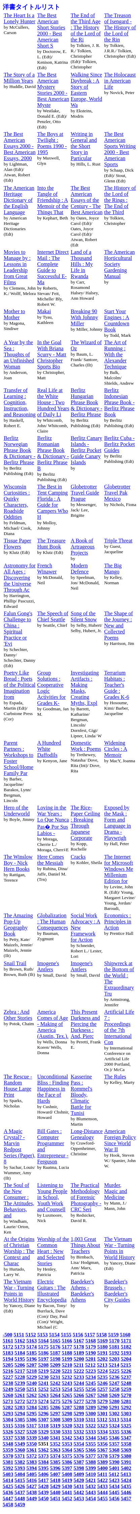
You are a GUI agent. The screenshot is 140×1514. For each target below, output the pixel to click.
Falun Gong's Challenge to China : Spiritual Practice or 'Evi (18, 629)
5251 (31, 1389)
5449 (31, 1498)
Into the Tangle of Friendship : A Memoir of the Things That (52, 200)
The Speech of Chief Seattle (52, 616)
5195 (19, 1359)
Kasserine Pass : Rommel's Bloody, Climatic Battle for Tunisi (81, 1095)
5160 (125, 1334)
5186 (43, 1353)
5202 (102, 1359)
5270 (126, 1395)
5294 (19, 1413)
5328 (31, 1431)
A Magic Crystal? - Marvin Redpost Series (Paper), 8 (19, 1146)
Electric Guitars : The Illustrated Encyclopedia (52, 1291)
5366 (90, 1450)
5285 (43, 1407)
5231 (55, 1377)
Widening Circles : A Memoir (115, 749)
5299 (79, 1413)
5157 (89, 1334)
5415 (19, 1480)
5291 (114, 1407)
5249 (8, 1389)
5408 (67, 1474)
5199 (67, 1359)
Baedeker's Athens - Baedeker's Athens (82, 1291)
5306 (31, 1419)
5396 (55, 1468)
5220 (55, 1371)
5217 (19, 1371)
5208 (43, 1365)
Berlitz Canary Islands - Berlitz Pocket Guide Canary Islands (86, 450)
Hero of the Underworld (17, 811)
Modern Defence (80, 568)
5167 (79, 1340)
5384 (43, 1462)
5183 (8, 1353)
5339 (31, 1438)
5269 (114, 1395)
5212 (90, 1365)
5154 (54, 1334)
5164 (43, 1340)
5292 (126, 1407)
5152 (31, 1334)
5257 (102, 1389)
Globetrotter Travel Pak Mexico (117, 493)
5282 (8, 1407)
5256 (90, 1389)
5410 (90, 1474)
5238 (8, 1383)
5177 (67, 1346)
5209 (55, 1365)
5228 (19, 1377)
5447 (8, 1498)
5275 (55, 1401)
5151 (19, 1334)
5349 (19, 1444)
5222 (79, 1371)
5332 (79, 1431)
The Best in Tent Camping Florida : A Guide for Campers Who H (52, 502)
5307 (43, 1419)
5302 (114, 1413)
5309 (67, 1419)
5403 (8, 1474)
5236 (114, 1377)
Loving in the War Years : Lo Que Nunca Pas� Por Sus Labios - (53, 820)
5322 (90, 1425)
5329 (43, 1431)
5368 (114, 1450)
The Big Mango (113, 568)
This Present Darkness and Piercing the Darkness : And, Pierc (85, 1024)
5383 (31, 1462)
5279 (102, 1401)
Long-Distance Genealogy (87, 1134)
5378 (102, 1456)
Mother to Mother (14, 314)
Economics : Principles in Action (117, 921)
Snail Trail (15, 963)
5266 (79, 1395)
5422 (102, 1480)
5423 (114, 1480)
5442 (79, 1492)
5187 (55, 1353)
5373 (43, 1456)
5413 (125, 1474)
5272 (19, 1401)
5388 (90, 1462)
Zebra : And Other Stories (18, 1015)
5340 (43, 1438)
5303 (126, 1413)
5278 (90, 1401)
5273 (31, 1401)
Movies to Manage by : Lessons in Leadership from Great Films (17, 267)
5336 (126, 1431)
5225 (114, 1371)
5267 (90, 1395)
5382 (19, 1462)
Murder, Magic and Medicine (115, 1191)
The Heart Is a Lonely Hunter (19, 18)
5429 (55, 1486)
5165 (55, 1340)
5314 (125, 1419)
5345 (102, 1438)
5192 (114, 1353)
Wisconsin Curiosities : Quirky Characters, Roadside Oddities (17, 502)
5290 (102, 1407)
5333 (90, 1431)
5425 (8, 1486)
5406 (43, 1474)
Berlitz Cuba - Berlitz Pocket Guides (119, 444)
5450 (43, 1498)
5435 (126, 1486)
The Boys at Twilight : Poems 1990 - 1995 (52, 143)
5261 (19, 1395)
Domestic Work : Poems (86, 746)
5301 (102, 1413)
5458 (8, 1504)
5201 (90, 1359)
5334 (102, 1431)
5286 (55, 1407)
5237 (126, 1377)
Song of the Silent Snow (84, 616)
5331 (67, 1431)
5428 (43, 1486)
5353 (67, 1444)
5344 (90, 1438)
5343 (79, 1438)
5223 (90, 1371)
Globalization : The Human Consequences (52, 921)
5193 (126, 1353)
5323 (102, 1425)
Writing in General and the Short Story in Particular (84, 146)
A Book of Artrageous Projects (83, 547)
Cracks (78, 857)
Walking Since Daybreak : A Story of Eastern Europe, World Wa (86, 90)
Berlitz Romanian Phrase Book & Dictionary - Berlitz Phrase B (53, 453)
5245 (90, 1383)
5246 (102, 1383)
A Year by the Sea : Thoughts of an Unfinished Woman (19, 354)
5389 (102, 1462)
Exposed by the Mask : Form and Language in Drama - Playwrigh (117, 823)
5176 (55, 1346)
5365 (79, 1450)
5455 (102, 1498)
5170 (114, 1340)
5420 (79, 1480)
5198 (55, 1359)
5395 (43, 1468)
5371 (19, 1456)
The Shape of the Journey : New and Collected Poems (118, 626)
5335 (114, 1431)
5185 (31, 1353)
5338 (19, 1438)
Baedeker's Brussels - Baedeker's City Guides (117, 1291)
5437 (19, 1492)
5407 (55, 1474)
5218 (31, 1371)
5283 (19, 1407)
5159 (113, 1334)
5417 (43, 1480)
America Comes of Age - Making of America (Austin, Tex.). (53, 1024)
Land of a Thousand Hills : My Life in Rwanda (82, 264)
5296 (43, 1413)
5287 (67, 1407)
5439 (43, 1492)
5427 (31, 1486)
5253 (55, 1389)
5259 (126, 1389)
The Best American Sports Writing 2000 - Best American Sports (120, 149)
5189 (79, 1353)
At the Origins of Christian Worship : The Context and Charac (19, 1251)
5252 (43, 1389)
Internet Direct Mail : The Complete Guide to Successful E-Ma (53, 267)
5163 (31, 1340)
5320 (67, 1425)
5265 (67, 1395)
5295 (31, 1413)
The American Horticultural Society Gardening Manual (119, 264)
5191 (102, 1353)
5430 (67, 1486)
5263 (43, 1395)
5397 (67, 1468)
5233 (79, 1377)
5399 (90, 1468)
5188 (67, 1353)
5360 (19, 1450)
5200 (79, 1359)
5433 (102, 1486)
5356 (102, 1444)
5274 (43, 1401)
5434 (114, 1486)
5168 (90, 1340)
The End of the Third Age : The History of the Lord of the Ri (86, 27)
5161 (8, 1340)
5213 (102, 1365)
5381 (8, 1462)
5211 (79, 1365)
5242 (55, 1383)
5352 (55, 1444)
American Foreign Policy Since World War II (120, 1140)
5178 (79, 1346)
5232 (67, 1377)
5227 (8, 1377)
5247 (114, 1383)
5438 (31, 1492)
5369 (126, 1450)
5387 (79, 1462)
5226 (126, 1371)
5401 (114, 1468)
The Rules (115, 1076)
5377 (90, 1456)
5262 (31, 1395)
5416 (31, 1480)
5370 (8, 1456)
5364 (67, 1450)
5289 (90, 1407)
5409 (79, 1474)
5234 (90, 1377)
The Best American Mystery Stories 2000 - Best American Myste (53, 90)
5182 (126, 1346)
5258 (114, 1389)
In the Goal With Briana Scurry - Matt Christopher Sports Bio (51, 354)
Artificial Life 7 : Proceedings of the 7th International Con (119, 1027)
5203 (114, 1359)
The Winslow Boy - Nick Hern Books (18, 863)
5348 (8, 1444)
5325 (126, 1425)
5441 (67, 1492)
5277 (79, 1401)
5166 (67, 1340)
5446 (126, 1492)
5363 (55, 1450)
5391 (126, 1462)
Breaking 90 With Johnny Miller (84, 317)
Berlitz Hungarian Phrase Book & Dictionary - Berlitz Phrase (86, 402)
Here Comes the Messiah (50, 860)
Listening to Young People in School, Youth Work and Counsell (52, 1197)
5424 (126, 1480)
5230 (43, 1377)
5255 (79, 1389)
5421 (90, 1480)
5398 (79, 1468)
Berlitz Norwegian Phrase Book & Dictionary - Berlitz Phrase (19, 450)
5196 (31, 1359)
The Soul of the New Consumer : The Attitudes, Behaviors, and (19, 1200)
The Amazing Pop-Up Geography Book (18, 925)
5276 (67, 1401)
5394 (31, 1468)
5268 (102, 1395)
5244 (79, 1383)
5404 (19, 1474)
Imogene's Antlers (48, 966)
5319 (55, 1425)
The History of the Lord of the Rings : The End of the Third (120, 200)
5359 (8, 1450)
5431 (79, 1486)
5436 (8, 1492)
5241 (43, 1383)
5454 (90, 1498)
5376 (79, 1456)
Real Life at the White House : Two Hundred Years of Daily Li (53, 402)
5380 (126, 1456)
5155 (66, 1334)
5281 (126, 1401)
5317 (31, 1425)
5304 (8, 1419)
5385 (55, 1462)
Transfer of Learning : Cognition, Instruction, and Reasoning (20, 402)
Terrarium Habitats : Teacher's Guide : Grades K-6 (116, 685)
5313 (114, 1419)
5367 (102, 1450)
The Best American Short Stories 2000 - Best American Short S (51, 30)
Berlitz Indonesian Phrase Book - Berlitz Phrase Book (119, 402)
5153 (42, 1334)
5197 (43, 1359)
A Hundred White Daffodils (49, 749)
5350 (31, 1444)
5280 (114, 1401)
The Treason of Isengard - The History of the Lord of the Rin (120, 27)
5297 (55, 1413)
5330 (55, 1431)
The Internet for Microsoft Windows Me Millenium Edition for (118, 869)
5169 (102, 1340)
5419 (67, 1480)
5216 (8, 1371)
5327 (19, 1431)
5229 (31, 1377)
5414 (8, 1480)
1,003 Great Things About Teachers (85, 1245)
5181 (114, 1346)
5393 (19, 1468)
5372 (31, 1456)
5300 (90, 1413)
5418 (55, 1480)
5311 (90, 1419)
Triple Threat (118, 540)
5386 (67, 1462)
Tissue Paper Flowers (17, 544)
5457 (126, 1498)
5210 (67, 1365)
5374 (55, 1456)
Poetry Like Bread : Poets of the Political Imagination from (19, 685)
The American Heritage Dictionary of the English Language (19, 200)
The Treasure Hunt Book (51, 544)
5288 (79, 1407)
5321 (79, 1425)
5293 (8, 1413)
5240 (31, 1383)
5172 (8, 1346)
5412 (114, 1474)
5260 (8, 1395)
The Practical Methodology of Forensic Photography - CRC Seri (86, 1197)
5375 (67, 1456)
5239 (19, 1383)
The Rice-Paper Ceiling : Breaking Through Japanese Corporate (85, 823)
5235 (102, 1377)
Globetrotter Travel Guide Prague (85, 493)
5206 (19, 1365)
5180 (102, 1346)
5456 (114, 1498)
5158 (101, 1334)
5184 (19, 1353)
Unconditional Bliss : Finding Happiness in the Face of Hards (53, 1089)
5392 (8, 1468)
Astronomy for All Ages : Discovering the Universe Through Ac (20, 578)
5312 (102, 1419)
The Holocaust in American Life (120, 81)
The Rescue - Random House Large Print (18, 1086)
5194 (8, 1359)
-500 (7, 1334)
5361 (31, 1450)
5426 (19, 1486)
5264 (55, 1395)
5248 (126, 1383)
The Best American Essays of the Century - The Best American (87, 200)
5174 (31, 1346)
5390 (114, 1462)
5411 (102, 1474)
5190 (90, 1353)
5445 (114, 1492)
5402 (126, 1468)
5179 (90, 1346)
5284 (31, 1407)
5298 (67, 1413)
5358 (126, 1444)
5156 (78, 1334)
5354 (79, 1444)
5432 (90, 1486)
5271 (8, 1401)
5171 (126, 1340)
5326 (8, 1431)
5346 (114, 1438)
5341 (55, 1438)
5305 (19, 1419)
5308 (55, 1419)
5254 (67, 1389)
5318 (43, 1425)
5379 (114, 1456)
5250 (19, 1389)
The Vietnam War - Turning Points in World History (119, 1248)
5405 (31, 1474)
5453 (79, 1498)
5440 (55, 1492)
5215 (125, 1365)
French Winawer (47, 568)
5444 (102, 1492)
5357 (114, 1444)
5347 (126, 1438)
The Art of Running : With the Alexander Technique (115, 354)
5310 (79, 1419)
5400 (102, 1468)
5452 (67, 1498)
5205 (8, 1365)
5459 (19, 1504)
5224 (102, 1371)
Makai (44, 311)
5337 (8, 1438)
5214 (114, 1365)
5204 (126, 1359)
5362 (43, 1450)
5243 (67, 1383)
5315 (8, 1425)
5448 (19, 1498)
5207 (31, 1365)
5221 (67, 1371)
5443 (90, 1492)
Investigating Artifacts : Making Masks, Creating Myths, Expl (85, 688)
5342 (67, 1438)
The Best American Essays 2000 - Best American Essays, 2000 (20, 146)
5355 (90, 1444)
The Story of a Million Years (19, 78)
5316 (19, 1425)
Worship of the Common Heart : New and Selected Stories (53, 1251)
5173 (19, 1346)
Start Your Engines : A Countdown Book (117, 320)
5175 (43, 1346)
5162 (19, 1340)
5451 (55, 1498)
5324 (114, 1425)
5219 (43, 1371)
